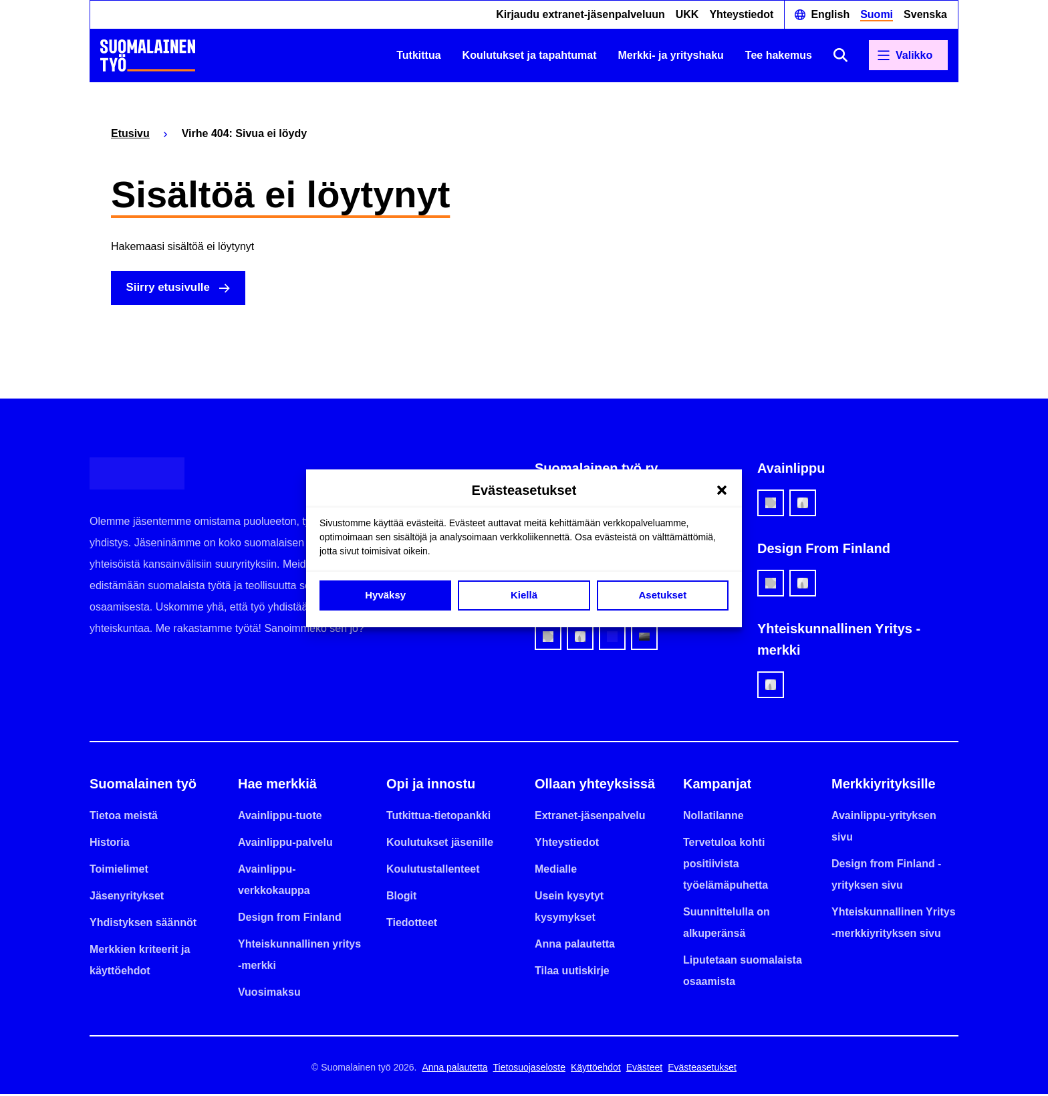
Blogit (401, 897)
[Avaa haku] (840, 55)
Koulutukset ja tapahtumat (530, 55)
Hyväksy (385, 594)
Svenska (925, 14)
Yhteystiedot (741, 14)
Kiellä (524, 594)
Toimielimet (119, 871)
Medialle (556, 871)
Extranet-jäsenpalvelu (590, 817)
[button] (722, 490)
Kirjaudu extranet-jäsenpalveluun (580, 14)
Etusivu (130, 133)
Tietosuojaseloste (529, 1069)
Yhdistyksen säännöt (143, 924)
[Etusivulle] (147, 55)
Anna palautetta (575, 946)
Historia (110, 844)
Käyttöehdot (596, 1069)
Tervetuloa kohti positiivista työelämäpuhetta (725, 866)
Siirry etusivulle (173, 289)
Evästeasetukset (702, 1069)
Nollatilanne (713, 817)
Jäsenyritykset (127, 897)
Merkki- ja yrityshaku (671, 55)
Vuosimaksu (269, 994)
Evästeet (644, 1069)
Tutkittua (418, 55)
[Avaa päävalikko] (908, 55)
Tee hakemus (778, 55)
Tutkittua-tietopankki (438, 817)
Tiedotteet (411, 924)
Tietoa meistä (124, 817)
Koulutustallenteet (433, 871)
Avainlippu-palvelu (285, 844)
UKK (687, 14)
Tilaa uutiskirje (572, 972)
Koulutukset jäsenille (439, 844)
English (830, 14)
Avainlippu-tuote (280, 817)
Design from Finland (290, 919)
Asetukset (662, 594)
